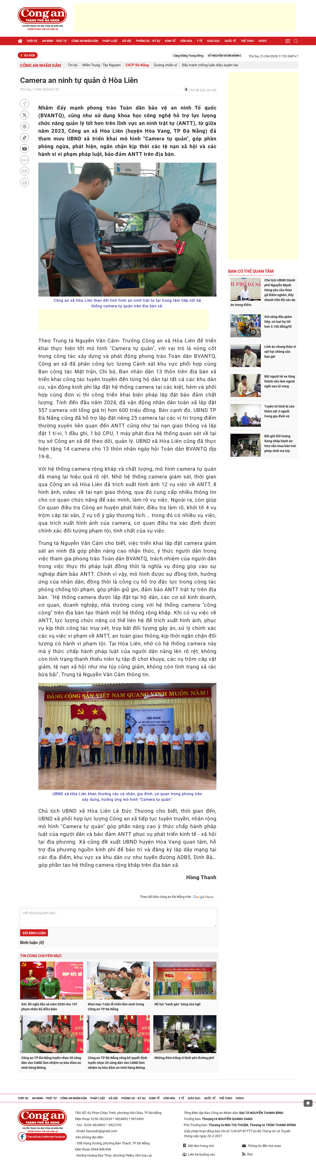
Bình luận (32, 942)
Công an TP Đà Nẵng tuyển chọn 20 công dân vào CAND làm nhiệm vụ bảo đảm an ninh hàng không (51, 1062)
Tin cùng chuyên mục (41, 956)
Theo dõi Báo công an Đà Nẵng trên (177, 897)
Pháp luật (110, 41)
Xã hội (126, 41)
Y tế (199, 41)
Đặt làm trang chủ (198, 1146)
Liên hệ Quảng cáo (199, 1154)
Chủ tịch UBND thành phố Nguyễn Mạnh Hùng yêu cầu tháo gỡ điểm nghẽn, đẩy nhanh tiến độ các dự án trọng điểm (262, 292)
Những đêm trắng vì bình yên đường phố (184, 1058)
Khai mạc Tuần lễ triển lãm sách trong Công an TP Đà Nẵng (116, 1006)
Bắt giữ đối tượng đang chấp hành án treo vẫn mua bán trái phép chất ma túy (280, 443)
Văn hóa (186, 41)
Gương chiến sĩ (165, 65)
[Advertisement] (185, 18)
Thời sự (32, 41)
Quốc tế (230, 41)
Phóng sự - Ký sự (148, 41)
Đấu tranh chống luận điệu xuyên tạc (210, 65)
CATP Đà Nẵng (137, 65)
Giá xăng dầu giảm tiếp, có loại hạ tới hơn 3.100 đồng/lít (278, 321)
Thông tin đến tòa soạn (261, 1146)
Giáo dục (213, 41)
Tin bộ (73, 65)
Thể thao (247, 41)
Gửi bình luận (34, 933)
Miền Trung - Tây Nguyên (102, 65)
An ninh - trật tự (54, 41)
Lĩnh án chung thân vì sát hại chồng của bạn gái (280, 351)
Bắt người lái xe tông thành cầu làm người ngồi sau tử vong (279, 381)
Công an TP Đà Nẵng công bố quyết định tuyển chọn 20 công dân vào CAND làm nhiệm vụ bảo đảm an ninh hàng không (117, 1062)
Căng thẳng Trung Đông (204, 55)
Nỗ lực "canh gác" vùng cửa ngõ (177, 1004)
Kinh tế (170, 41)
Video (263, 41)
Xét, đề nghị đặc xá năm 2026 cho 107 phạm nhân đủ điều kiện (49, 1006)
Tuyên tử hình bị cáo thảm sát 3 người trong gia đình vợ (279, 411)
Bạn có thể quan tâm (251, 271)
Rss (247, 1154)
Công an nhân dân (85, 41)
